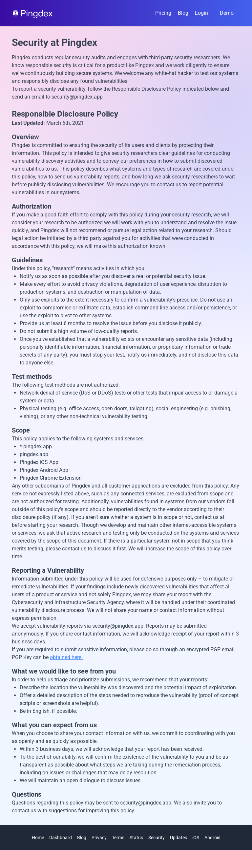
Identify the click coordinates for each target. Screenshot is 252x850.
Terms (118, 837)
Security (156, 837)
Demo (227, 13)
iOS (195, 837)
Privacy (99, 837)
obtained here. (66, 657)
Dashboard (60, 837)
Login (201, 13)
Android (212, 837)
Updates (178, 837)
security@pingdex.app (77, 97)
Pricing (163, 13)
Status (136, 837)
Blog (183, 13)
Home (38, 837)
